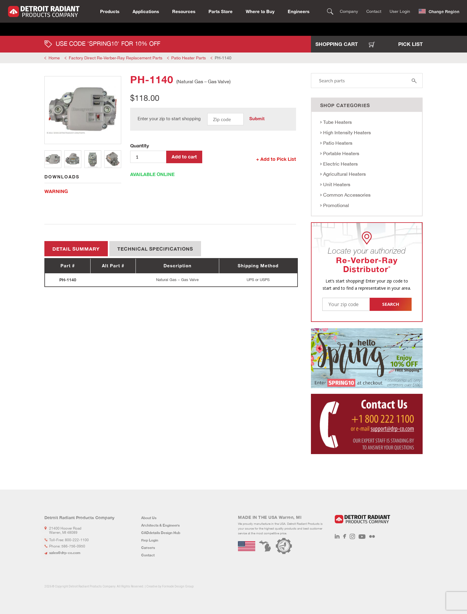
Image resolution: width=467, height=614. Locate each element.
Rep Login (149, 540)
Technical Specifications (155, 249)
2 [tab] (72, 159)
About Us (148, 518)
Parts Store (220, 10)
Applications (146, 10)
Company (349, 10)
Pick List (410, 44)
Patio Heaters (337, 143)
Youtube (362, 536)
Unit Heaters (336, 184)
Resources (183, 10)
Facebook (344, 536)
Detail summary (76, 249)
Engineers (298, 10)
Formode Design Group (178, 586)
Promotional (336, 205)
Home (54, 57)
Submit (256, 118)
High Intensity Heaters (347, 132)
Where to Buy (260, 10)
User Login (400, 10)
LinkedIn (337, 536)
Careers (148, 547)
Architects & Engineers (160, 525)
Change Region (444, 10)
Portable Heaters (341, 153)
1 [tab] (52, 159)
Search (330, 11)
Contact (373, 10)
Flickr (372, 536)
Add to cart (184, 156)
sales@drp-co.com (64, 552)
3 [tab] (92, 159)
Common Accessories (347, 195)
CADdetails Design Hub (160, 532)
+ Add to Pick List (276, 159)
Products (109, 10)
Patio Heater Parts (188, 57)
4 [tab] (112, 159)
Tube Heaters (337, 122)
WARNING (56, 191)
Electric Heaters (340, 163)
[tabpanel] (83, 110)
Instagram (352, 536)
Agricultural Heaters (344, 174)
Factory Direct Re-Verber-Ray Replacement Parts (115, 57)
